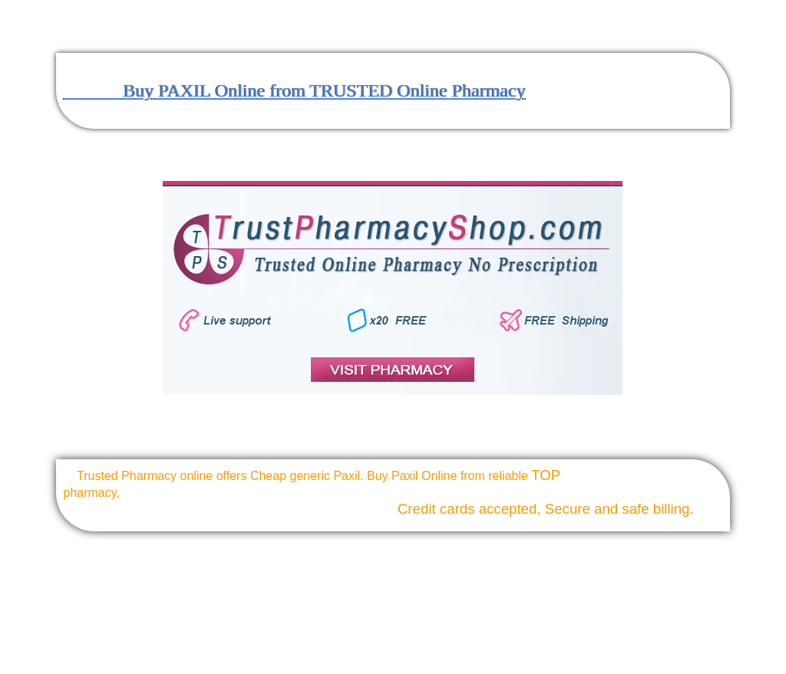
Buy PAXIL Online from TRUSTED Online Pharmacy (295, 90)
